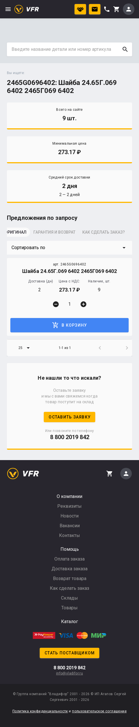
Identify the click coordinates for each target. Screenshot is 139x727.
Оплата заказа (69, 559)
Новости (69, 516)
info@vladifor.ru (69, 673)
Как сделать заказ (69, 588)
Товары (69, 607)
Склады (69, 598)
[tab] (21, 234)
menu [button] (8, 9)
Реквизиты (69, 506)
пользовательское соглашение (99, 711)
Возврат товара (69, 578)
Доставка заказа (69, 568)
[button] (69, 247)
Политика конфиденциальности (40, 711)
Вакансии (70, 525)
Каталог (69, 621)
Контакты (69, 535)
